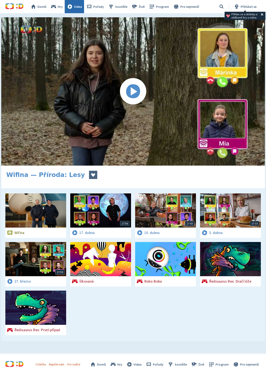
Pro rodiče (73, 364)
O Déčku (41, 364)
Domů (38, 7)
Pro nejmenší (186, 7)
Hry (56, 7)
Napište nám (56, 364)
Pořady (95, 7)
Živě (138, 7)
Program (159, 7)
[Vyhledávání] (221, 6)
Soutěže (117, 7)
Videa (74, 7)
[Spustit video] (133, 91)
